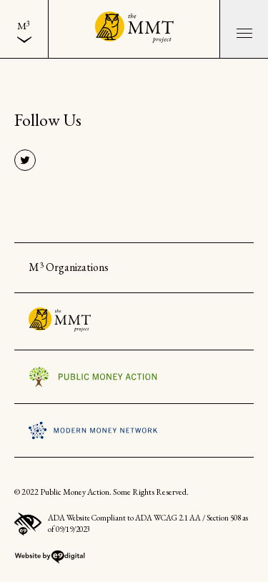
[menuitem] (24, 29)
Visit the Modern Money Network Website (93, 430)
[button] (243, 29)
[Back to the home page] (134, 28)
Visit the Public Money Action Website (93, 376)
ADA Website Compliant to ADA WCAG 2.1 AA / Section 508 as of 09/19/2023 (131, 524)
